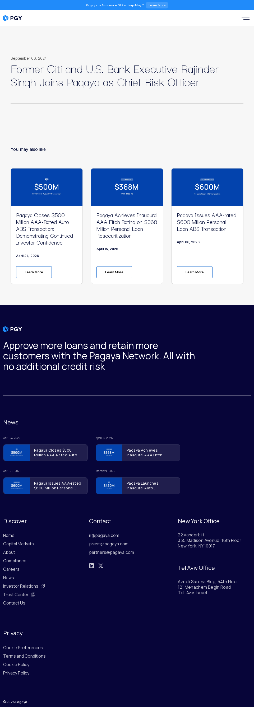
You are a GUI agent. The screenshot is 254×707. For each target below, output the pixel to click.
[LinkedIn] (91, 565)
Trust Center (19, 594)
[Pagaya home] (12, 18)
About (9, 552)
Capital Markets (18, 544)
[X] (100, 566)
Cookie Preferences (23, 647)
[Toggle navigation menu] (245, 18)
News (8, 577)
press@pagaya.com (108, 544)
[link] (46, 272)
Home (9, 535)
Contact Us (14, 603)
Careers (11, 569)
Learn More (157, 5)
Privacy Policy (16, 673)
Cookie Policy (16, 664)
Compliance (14, 561)
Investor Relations (24, 586)
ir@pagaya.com (104, 535)
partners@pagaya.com (111, 552)
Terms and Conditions (24, 656)
